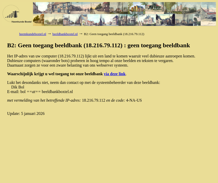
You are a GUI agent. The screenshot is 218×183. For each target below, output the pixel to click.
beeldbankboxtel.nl (65, 34)
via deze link (115, 74)
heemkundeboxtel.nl (32, 34)
